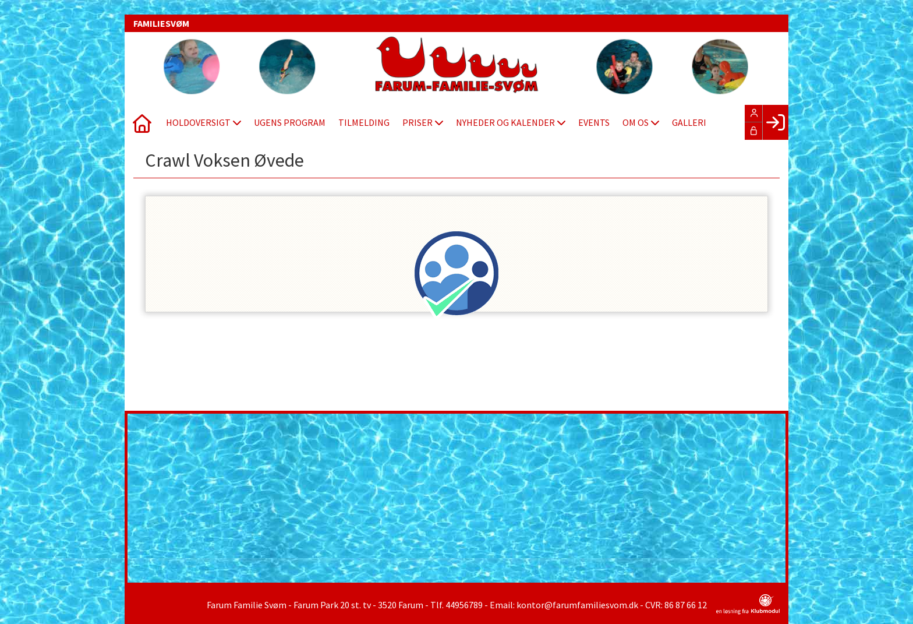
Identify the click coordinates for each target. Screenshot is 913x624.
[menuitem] (142, 122)
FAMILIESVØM (161, 23)
